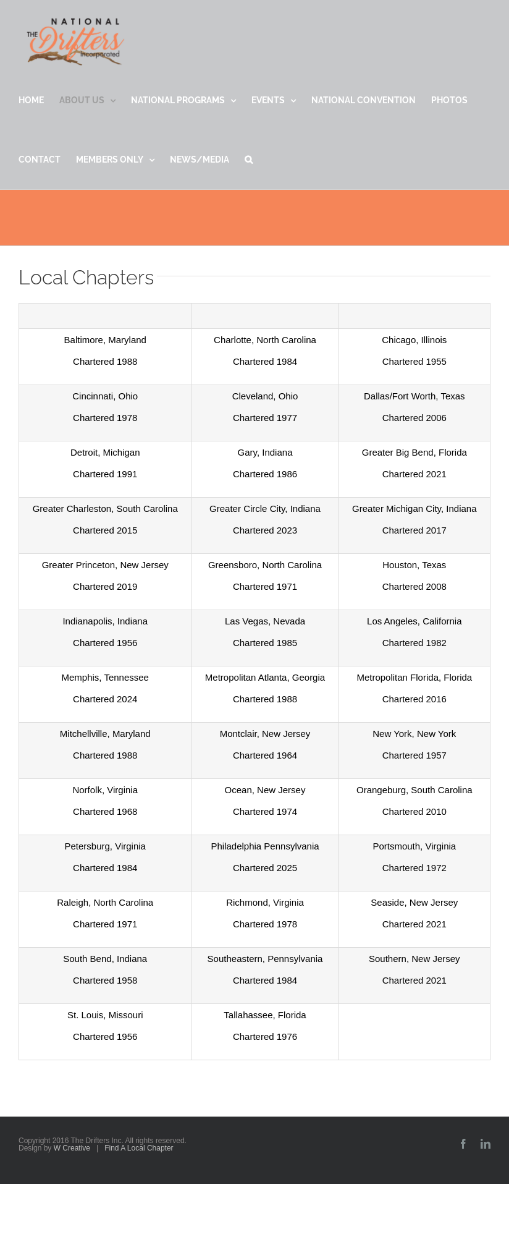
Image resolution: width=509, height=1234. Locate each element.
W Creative (72, 1148)
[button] (249, 159)
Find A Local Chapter (138, 1148)
